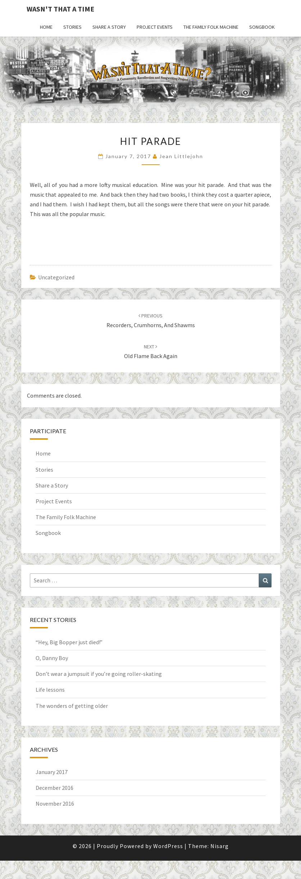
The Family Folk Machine (210, 27)
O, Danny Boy (52, 657)
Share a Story (109, 27)
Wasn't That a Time (60, 8)
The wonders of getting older (72, 705)
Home (46, 27)
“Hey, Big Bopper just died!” (69, 642)
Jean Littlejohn (181, 156)
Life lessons (50, 689)
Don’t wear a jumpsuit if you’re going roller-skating (99, 673)
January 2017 (52, 771)
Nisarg (219, 846)
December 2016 (54, 787)
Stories (72, 27)
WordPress (168, 846)
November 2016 (55, 803)
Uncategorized (56, 277)
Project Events (155, 27)
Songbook (262, 27)
